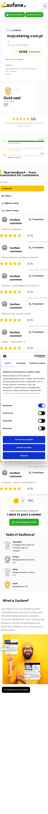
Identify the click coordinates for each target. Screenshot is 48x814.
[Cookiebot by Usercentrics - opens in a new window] (34, 356)
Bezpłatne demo (34, 15)
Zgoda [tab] (7, 363)
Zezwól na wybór (24, 447)
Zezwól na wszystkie (24, 439)
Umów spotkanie (14, 15)
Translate (36, 219)
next (30, 500)
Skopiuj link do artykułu (16, 689)
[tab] (22, 188)
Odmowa (24, 456)
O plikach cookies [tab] (37, 363)
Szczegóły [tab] (20, 363)
